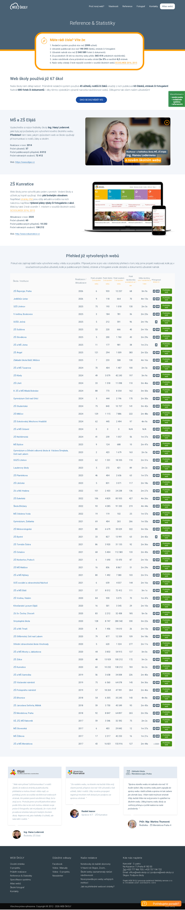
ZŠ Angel (17, 353)
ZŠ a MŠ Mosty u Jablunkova (27, 652)
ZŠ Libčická (18, 483)
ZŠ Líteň (17, 383)
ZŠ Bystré (18, 537)
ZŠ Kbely (17, 376)
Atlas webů (167, 6)
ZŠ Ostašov (19, 552)
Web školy (170, 907)
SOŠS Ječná (19, 322)
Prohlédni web (166, 292)
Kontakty (153, 6)
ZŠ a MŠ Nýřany (21, 575)
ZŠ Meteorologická (22, 529)
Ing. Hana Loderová (34, 832)
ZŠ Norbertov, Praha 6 (23, 560)
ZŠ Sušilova (19, 330)
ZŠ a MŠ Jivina (20, 345)
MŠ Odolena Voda (21, 514)
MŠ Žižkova (18, 736)
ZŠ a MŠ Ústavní (21, 429)
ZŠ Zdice (17, 660)
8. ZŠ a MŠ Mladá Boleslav (25, 391)
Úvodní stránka (17, 864)
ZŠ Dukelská (19, 499)
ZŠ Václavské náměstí (24, 683)
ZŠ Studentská (20, 406)
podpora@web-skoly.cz (162, 873)
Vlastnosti (113, 6)
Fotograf (141, 6)
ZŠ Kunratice (19, 667)
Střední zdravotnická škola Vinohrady (31, 644)
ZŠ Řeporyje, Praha (22, 291)
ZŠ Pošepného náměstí (24, 690)
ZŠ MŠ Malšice (20, 568)
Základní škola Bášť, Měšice (26, 360)
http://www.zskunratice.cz (27, 234)
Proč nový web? (96, 6)
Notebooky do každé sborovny (95, 864)
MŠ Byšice (18, 445)
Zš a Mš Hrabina (21, 491)
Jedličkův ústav (20, 299)
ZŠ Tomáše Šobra (22, 545)
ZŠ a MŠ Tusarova (22, 368)
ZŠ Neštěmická (20, 437)
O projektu (15, 868)
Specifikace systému (20, 880)
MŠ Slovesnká (20, 729)
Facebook (57, 864)
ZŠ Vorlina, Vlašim (22, 598)
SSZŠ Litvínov (20, 460)
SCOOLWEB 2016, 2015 (126, 63)
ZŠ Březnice (19, 698)
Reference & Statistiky (21, 876)
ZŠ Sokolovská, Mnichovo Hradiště (30, 422)
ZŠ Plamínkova (20, 476)
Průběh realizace (18, 872)
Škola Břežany (20, 506)
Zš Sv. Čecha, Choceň (23, 614)
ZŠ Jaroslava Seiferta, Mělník (27, 706)
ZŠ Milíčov (18, 414)
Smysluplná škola (21, 621)
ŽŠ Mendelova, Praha (23, 713)
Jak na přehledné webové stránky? (97, 887)
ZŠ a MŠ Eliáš (19, 591)
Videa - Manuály (59, 868)
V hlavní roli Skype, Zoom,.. (93, 868)
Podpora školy (137, 875)
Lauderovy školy (21, 468)
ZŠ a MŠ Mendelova (22, 744)
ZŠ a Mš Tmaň (20, 629)
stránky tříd (27, 199)
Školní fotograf (17, 888)
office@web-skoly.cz (139, 873)
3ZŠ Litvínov (19, 307)
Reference (127, 6)
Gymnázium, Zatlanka (23, 522)
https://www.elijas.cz (25, 162)
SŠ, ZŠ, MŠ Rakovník (23, 721)
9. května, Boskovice (23, 314)
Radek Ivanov (88, 811)
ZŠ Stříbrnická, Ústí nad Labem (27, 637)
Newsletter (57, 876)
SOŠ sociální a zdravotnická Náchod (30, 583)
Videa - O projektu (61, 872)
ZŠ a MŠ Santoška (22, 675)
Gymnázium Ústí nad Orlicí (25, 399)
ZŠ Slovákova (19, 337)
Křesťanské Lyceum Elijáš (25, 606)
